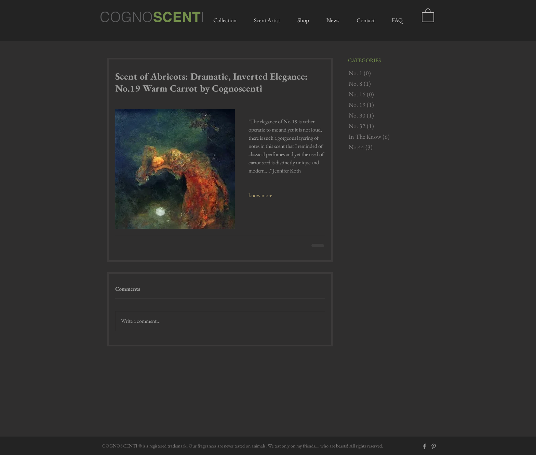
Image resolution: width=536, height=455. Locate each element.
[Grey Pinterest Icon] (433, 446)
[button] (428, 15)
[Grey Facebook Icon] (424, 446)
